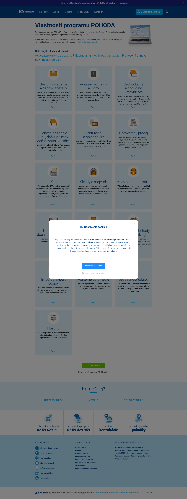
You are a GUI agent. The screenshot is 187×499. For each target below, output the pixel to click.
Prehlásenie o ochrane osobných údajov (98, 251)
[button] (93, 273)
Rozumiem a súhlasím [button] (93, 265)
